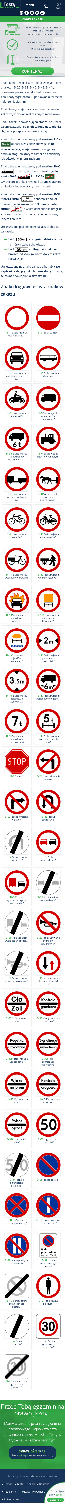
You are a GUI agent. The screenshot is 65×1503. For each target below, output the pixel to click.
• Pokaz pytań (10, 1499)
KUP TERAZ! (32, 71)
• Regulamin (9, 1491)
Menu (29, 4)
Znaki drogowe (16, 286)
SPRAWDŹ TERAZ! (32, 1452)
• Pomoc (7, 1484)
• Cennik (30, 1484)
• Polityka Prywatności (31, 1491)
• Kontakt (43, 1484)
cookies (60, 1494)
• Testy (19, 1484)
